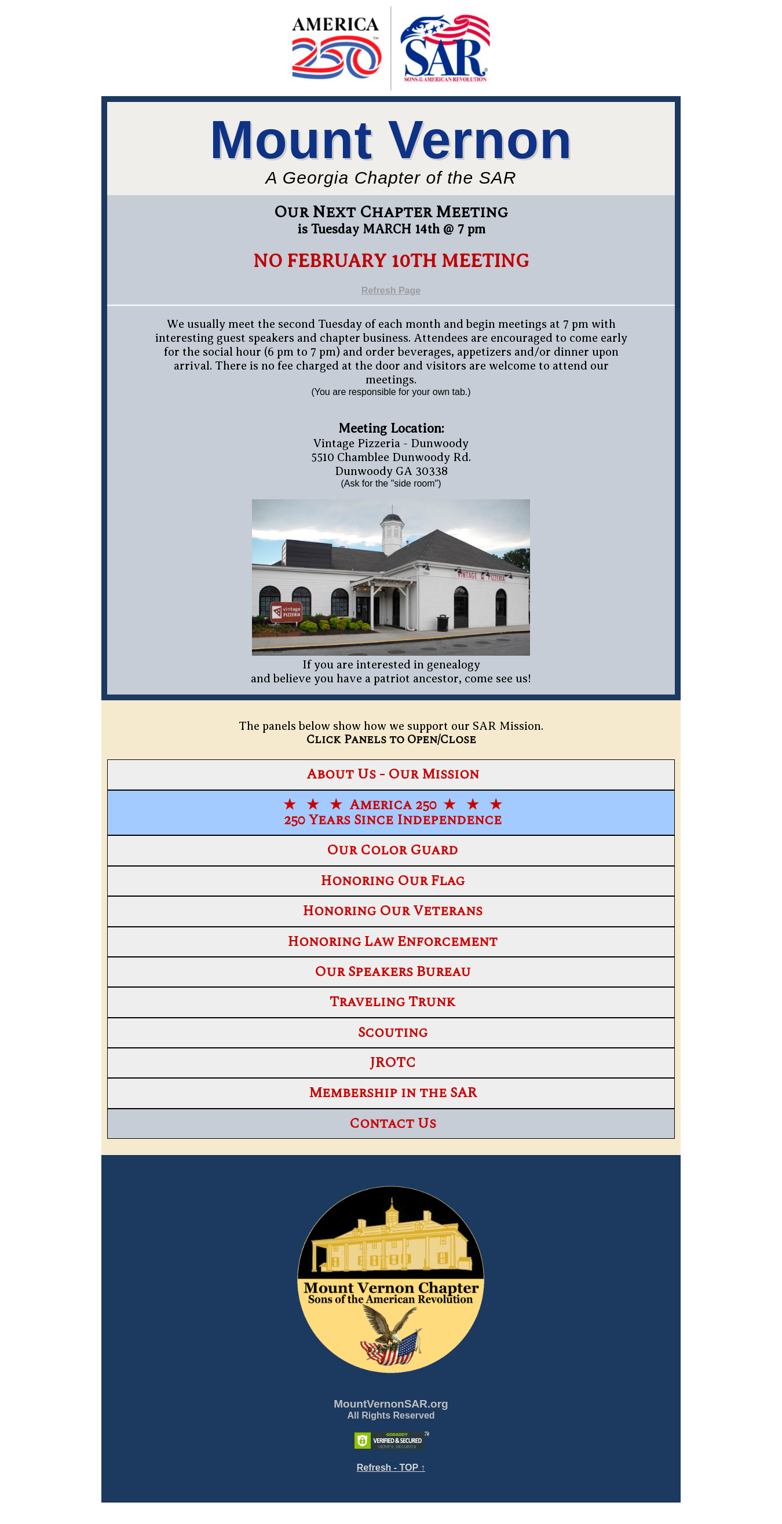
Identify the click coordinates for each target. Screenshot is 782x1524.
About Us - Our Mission (392, 774)
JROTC (393, 1062)
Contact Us (392, 1123)
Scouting (392, 1032)
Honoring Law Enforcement (393, 941)
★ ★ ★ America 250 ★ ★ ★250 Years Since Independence (392, 813)
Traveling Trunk (392, 1002)
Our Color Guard (392, 850)
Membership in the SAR (393, 1093)
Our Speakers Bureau (393, 972)
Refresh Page (391, 290)
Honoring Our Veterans (393, 911)
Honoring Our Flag (393, 881)
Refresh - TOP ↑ (391, 1467)
